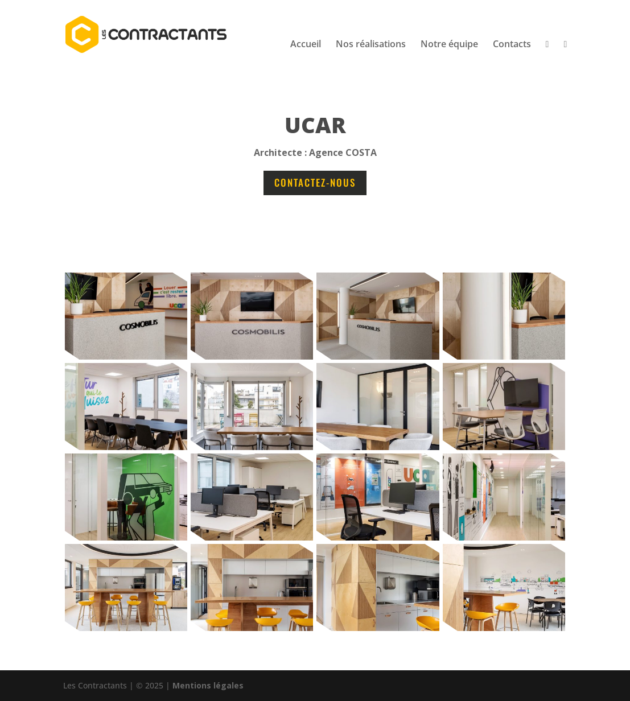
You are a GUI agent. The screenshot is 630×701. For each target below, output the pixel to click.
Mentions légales (208, 685)
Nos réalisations (371, 45)
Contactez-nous (315, 182)
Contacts (512, 45)
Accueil (305, 45)
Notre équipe (449, 45)
